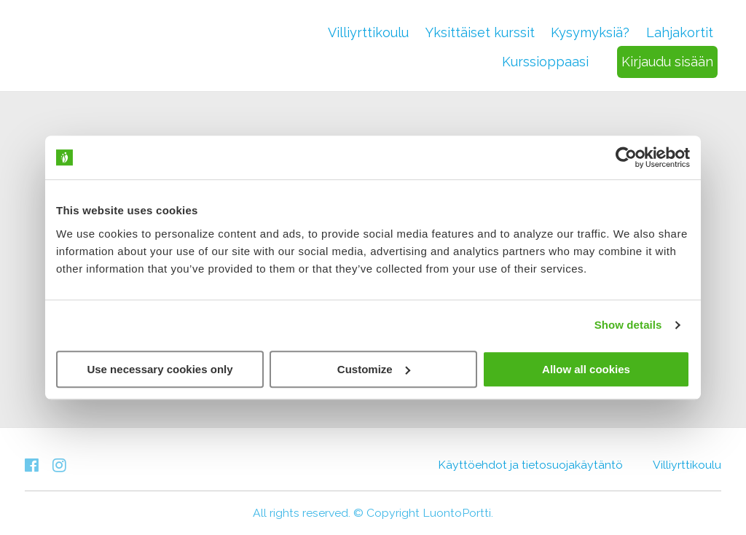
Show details (628, 325)
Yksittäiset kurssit (480, 32)
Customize (373, 369)
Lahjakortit (679, 32)
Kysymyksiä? (590, 32)
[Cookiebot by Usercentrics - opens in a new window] (626, 157)
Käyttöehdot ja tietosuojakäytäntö (530, 465)
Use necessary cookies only (159, 369)
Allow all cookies (586, 369)
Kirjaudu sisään (667, 61)
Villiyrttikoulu (368, 32)
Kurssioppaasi (545, 61)
